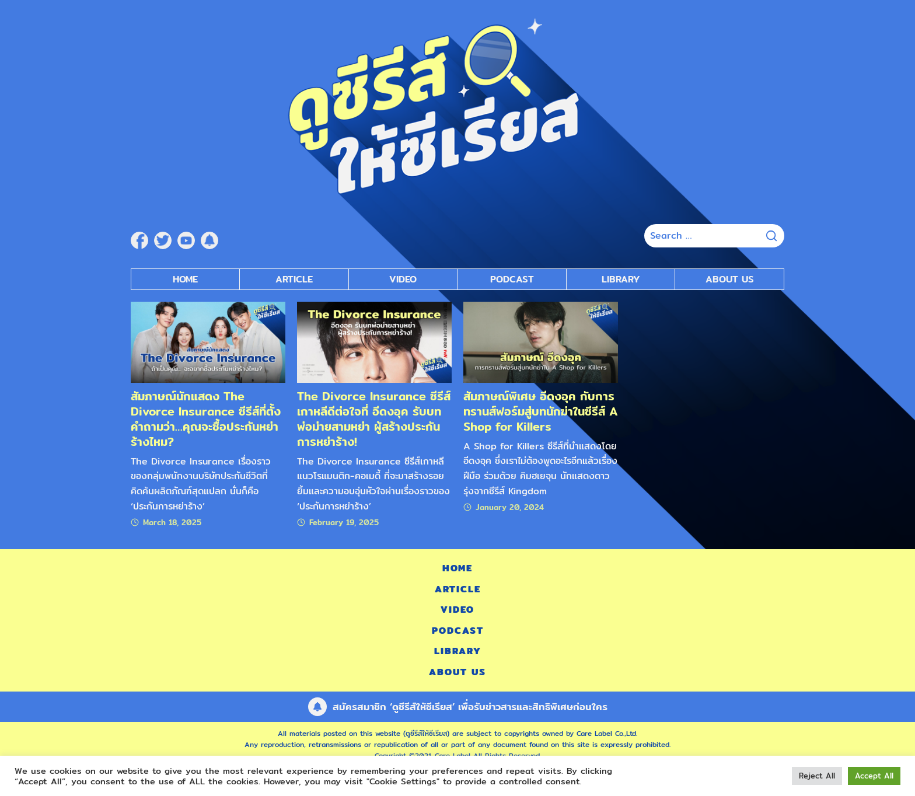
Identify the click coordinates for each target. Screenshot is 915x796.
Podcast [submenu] (512, 279)
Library (621, 279)
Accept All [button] (874, 775)
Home (185, 279)
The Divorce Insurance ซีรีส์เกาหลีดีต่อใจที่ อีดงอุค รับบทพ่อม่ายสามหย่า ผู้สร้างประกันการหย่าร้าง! (373, 419)
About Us (730, 279)
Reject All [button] (817, 775)
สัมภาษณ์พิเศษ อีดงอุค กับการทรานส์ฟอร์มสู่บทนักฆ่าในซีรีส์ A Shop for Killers (540, 411)
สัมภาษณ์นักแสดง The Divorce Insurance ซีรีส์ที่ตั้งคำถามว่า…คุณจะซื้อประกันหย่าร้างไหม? (206, 419)
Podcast (458, 630)
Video (457, 609)
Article (294, 279)
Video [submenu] (403, 279)
